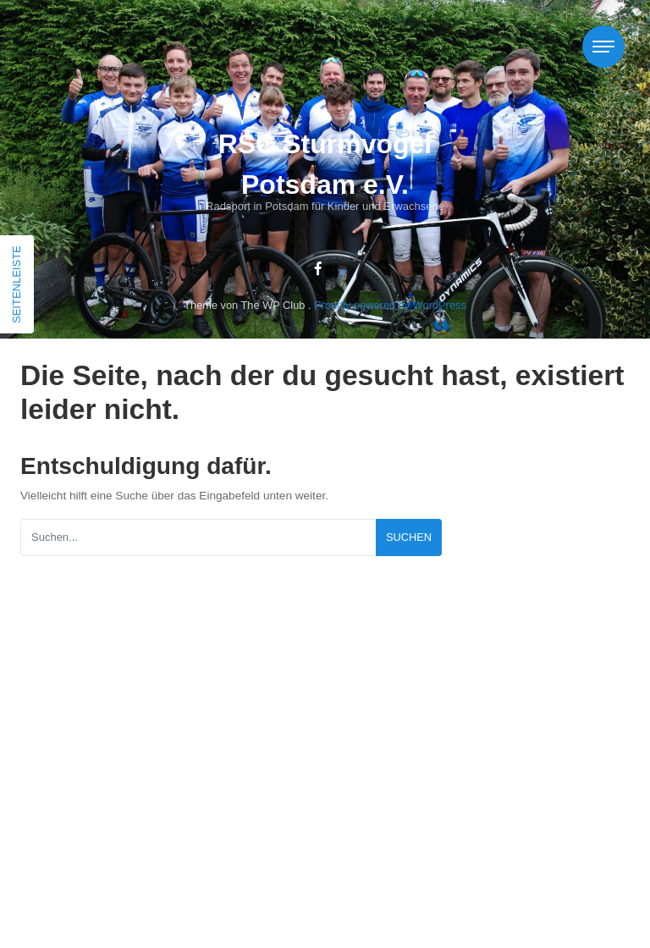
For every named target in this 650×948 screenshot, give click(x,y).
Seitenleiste (16, 284)
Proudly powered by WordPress (390, 305)
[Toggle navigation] (603, 46)
